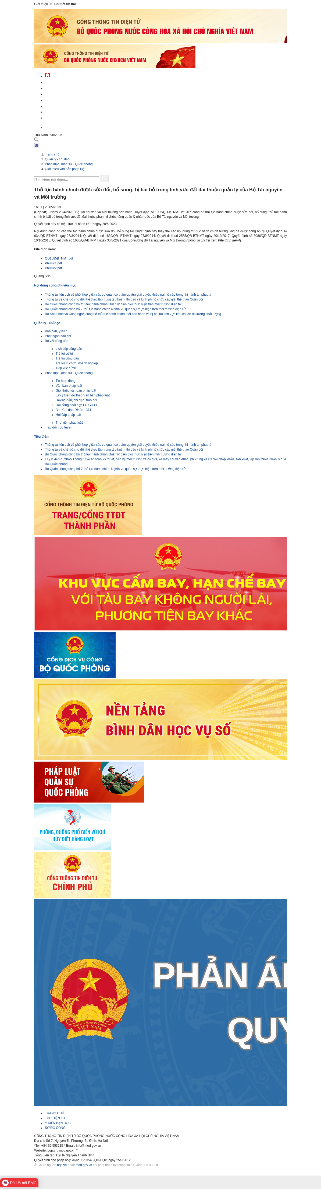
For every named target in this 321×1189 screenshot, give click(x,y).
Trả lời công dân (67, 358)
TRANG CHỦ (54, 1113)
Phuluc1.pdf (53, 263)
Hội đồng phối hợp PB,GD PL (77, 405)
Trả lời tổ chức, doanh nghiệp (77, 363)
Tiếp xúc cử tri (66, 368)
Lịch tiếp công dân (69, 349)
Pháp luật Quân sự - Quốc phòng (68, 164)
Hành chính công (59, 105)
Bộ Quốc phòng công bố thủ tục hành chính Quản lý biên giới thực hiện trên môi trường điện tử (113, 304)
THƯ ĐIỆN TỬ (55, 1118)
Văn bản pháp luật (69, 386)
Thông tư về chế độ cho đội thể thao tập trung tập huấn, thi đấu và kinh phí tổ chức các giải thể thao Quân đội (124, 299)
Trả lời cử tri (64, 353)
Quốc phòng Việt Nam (62, 93)
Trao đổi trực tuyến (58, 427)
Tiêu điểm (41, 436)
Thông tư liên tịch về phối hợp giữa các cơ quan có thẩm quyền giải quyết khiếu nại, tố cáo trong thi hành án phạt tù (128, 294)
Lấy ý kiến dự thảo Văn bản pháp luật (83, 395)
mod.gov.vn (84, 1165)
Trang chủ (52, 154)
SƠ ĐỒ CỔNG (55, 1128)
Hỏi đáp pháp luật (68, 415)
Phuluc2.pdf (53, 268)
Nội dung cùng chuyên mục (55, 285)
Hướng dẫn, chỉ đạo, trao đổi (76, 400)
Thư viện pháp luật (69, 422)
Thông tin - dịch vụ (61, 117)
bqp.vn (62, 1165)
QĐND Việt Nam (57, 87)
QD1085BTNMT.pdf (59, 258)
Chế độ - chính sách (62, 111)
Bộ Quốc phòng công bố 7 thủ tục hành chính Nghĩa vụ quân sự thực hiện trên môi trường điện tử (115, 309)
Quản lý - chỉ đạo (59, 99)
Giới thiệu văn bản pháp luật (65, 169)
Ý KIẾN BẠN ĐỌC (58, 1123)
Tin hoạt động (66, 381)
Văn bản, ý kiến (56, 331)
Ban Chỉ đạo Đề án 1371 (73, 410)
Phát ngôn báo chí (58, 336)
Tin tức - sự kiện (58, 81)
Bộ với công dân (56, 341)
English (51, 126)
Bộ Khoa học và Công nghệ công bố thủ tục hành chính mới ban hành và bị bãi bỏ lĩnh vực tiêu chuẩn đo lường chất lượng (133, 314)
